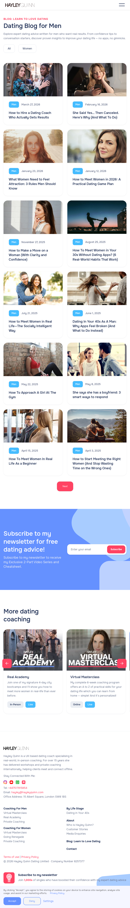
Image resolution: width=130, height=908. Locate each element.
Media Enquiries (76, 833)
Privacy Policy (30, 857)
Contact (71, 848)
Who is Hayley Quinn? (80, 824)
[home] (22, 5)
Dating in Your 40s (77, 812)
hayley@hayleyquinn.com (27, 792)
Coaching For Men (15, 808)
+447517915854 (17, 788)
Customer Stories (77, 829)
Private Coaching (14, 821)
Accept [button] (12, 901)
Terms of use (11, 857)
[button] (122, 5)
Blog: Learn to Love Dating (83, 841)
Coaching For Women (17, 828)
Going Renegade (13, 836)
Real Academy (12, 817)
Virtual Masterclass (15, 812)
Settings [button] (48, 901)
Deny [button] (32, 901)
